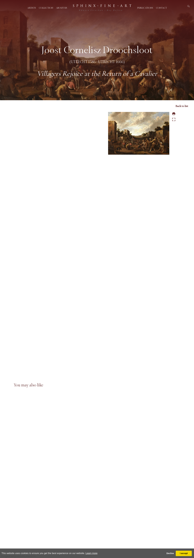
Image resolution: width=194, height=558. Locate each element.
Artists (31, 8)
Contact (161, 8)
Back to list (181, 106)
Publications (145, 8)
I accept (184, 553)
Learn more (91, 553)
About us (61, 8)
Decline (170, 553)
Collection (46, 8)
